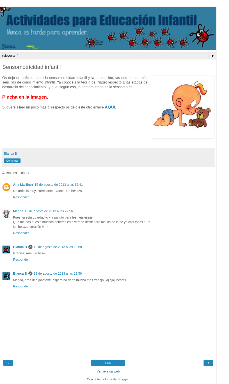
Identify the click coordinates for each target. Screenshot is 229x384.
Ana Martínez (23, 184)
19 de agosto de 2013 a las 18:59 (58, 273)
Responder (21, 197)
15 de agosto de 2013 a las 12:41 (59, 184)
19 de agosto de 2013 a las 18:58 (58, 247)
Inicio (108, 362)
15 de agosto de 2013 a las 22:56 (49, 211)
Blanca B (20, 247)
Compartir (12, 160)
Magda (18, 211)
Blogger (123, 379)
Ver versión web (108, 371)
